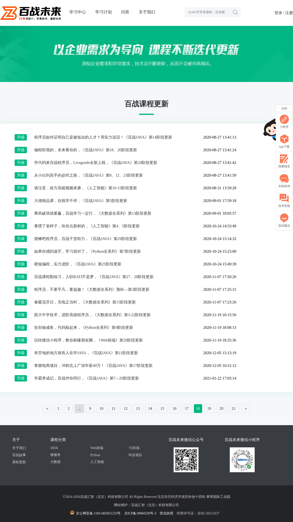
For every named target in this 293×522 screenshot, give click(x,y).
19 (209, 408)
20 (221, 408)
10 (101, 408)
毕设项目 (135, 455)
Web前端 (96, 448)
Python (95, 455)
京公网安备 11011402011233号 (95, 513)
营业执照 (166, 513)
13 (138, 408)
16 (175, 408)
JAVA (54, 448)
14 (150, 408)
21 (234, 408)
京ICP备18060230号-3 (140, 513)
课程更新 (19, 462)
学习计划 (103, 12)
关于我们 (147, 12)
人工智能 (97, 462)
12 (126, 408)
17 (187, 408)
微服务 (55, 455)
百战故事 (19, 455)
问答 (125, 12)
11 (113, 408)
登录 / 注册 (283, 13)
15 (162, 408)
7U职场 (133, 448)
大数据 (55, 462)
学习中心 (77, 12)
